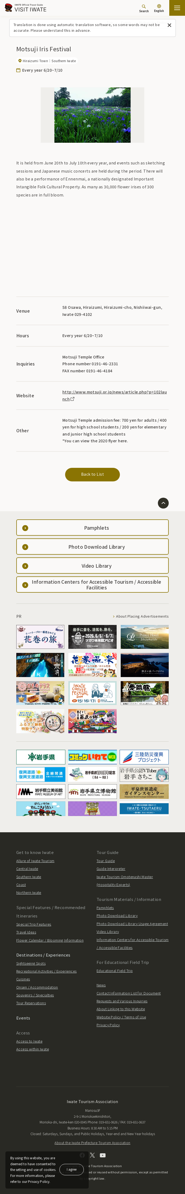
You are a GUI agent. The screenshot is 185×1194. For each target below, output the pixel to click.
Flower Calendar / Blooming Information (50, 940)
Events (23, 1018)
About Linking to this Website (121, 1008)
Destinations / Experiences (43, 955)
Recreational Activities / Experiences (46, 971)
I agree (71, 1169)
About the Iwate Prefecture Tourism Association (92, 1142)
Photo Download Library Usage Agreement (132, 923)
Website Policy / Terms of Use (121, 1017)
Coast (21, 884)
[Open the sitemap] (177, 8)
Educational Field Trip (115, 970)
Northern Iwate (28, 892)
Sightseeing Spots (31, 963)
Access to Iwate (29, 1041)
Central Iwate (27, 868)
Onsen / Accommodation (37, 987)
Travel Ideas (26, 932)
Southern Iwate (28, 876)
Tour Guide (106, 860)
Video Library (108, 931)
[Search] (144, 8)
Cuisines (23, 979)
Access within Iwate (32, 1049)
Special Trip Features (33, 924)
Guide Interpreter (111, 868)
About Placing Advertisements (142, 616)
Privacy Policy (108, 1024)
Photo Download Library (117, 915)
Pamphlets (105, 907)
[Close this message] (169, 25)
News (101, 984)
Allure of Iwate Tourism (35, 860)
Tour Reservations (31, 1002)
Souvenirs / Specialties (35, 995)
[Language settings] (159, 8)
